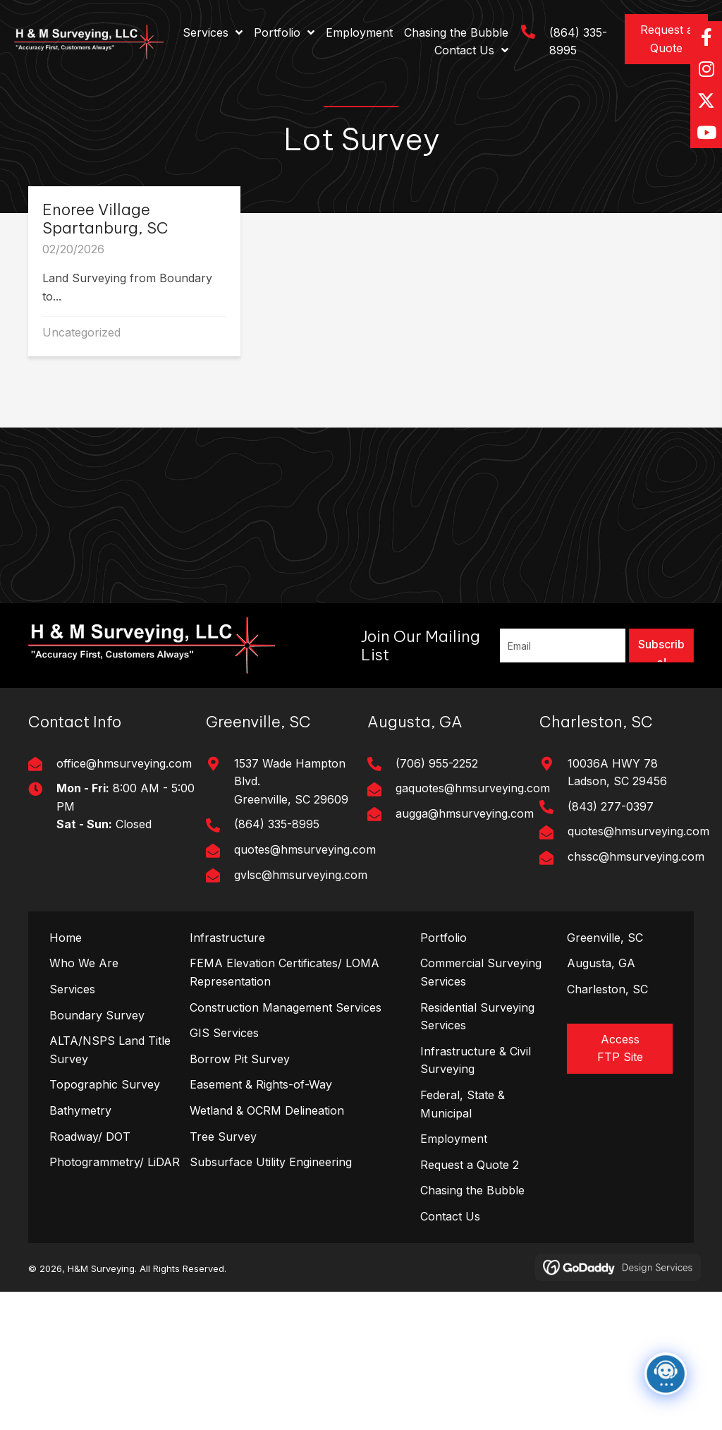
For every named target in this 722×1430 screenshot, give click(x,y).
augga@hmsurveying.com (465, 813)
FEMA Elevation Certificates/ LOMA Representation (284, 972)
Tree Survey (223, 1136)
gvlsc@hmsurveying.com (300, 875)
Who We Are (83, 963)
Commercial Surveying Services (481, 972)
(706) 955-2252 (437, 763)
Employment (453, 1139)
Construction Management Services (285, 1007)
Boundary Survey (97, 1015)
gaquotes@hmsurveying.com (473, 788)
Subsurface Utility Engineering (271, 1162)
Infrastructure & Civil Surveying (475, 1060)
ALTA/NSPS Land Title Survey (110, 1050)
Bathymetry (80, 1110)
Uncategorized (81, 332)
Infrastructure (227, 938)
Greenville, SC (605, 938)
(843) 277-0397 (611, 806)
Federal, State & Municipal (462, 1104)
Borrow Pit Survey (240, 1059)
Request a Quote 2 (469, 1165)
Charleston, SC (607, 989)
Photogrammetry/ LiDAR (114, 1162)
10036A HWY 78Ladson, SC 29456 (617, 772)
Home (65, 938)
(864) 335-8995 (276, 824)
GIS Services (224, 1033)
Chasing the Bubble (472, 1190)
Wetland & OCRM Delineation (267, 1110)
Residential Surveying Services (477, 1016)
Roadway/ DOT (89, 1136)
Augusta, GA (601, 963)
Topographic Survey (104, 1084)
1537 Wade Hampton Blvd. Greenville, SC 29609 (291, 781)
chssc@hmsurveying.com (636, 856)
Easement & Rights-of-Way (261, 1084)
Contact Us (450, 1216)
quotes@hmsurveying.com (305, 849)
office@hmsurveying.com (124, 763)
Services (72, 989)
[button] (666, 39)
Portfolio (443, 938)
